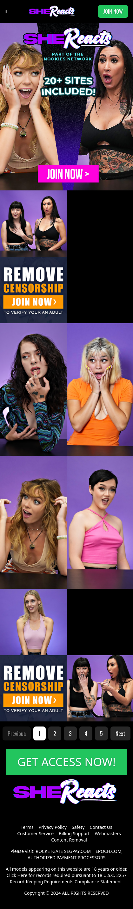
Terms (27, 827)
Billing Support (74, 833)
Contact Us (101, 827)
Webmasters (108, 833)
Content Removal (69, 840)
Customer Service (35, 833)
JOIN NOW (113, 11)
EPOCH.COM (109, 851)
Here (22, 875)
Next (120, 733)
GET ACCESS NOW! (66, 762)
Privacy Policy (53, 827)
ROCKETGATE (49, 851)
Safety (78, 827)
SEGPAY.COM (77, 851)
